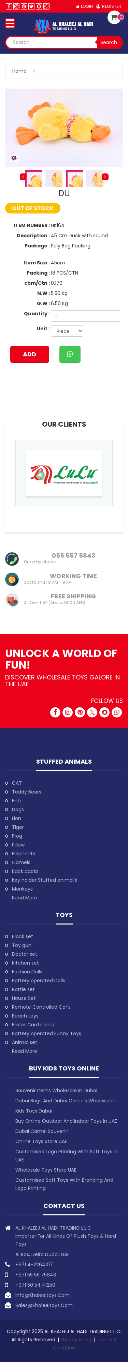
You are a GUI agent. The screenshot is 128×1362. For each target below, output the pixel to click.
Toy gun (21, 945)
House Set (24, 998)
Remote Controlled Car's (41, 1007)
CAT (17, 783)
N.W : (43, 293)
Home (19, 71)
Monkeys (22, 888)
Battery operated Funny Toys (46, 1033)
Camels (21, 862)
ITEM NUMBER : (32, 225)
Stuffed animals (64, 761)
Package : (37, 245)
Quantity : (37, 313)
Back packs (25, 871)
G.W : (43, 303)
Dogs (18, 809)
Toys (64, 915)
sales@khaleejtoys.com (44, 1305)
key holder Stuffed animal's (44, 880)
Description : (33, 235)
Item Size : (37, 262)
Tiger (18, 827)
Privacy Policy (77, 1339)
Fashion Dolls (27, 971)
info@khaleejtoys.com (42, 1295)
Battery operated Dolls (38, 980)
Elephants (23, 853)
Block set (22, 936)
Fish (16, 800)
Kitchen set (25, 962)
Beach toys (25, 1015)
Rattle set (23, 989)
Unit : (43, 328)
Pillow (18, 844)
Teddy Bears (26, 791)
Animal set (24, 1042)
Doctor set (24, 954)
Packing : (38, 272)
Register (111, 6)
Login (87, 6)
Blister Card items (33, 1024)
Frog (17, 836)
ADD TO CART (29, 356)
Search (108, 42)
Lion (16, 818)
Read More (24, 897)
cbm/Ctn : (37, 283)
